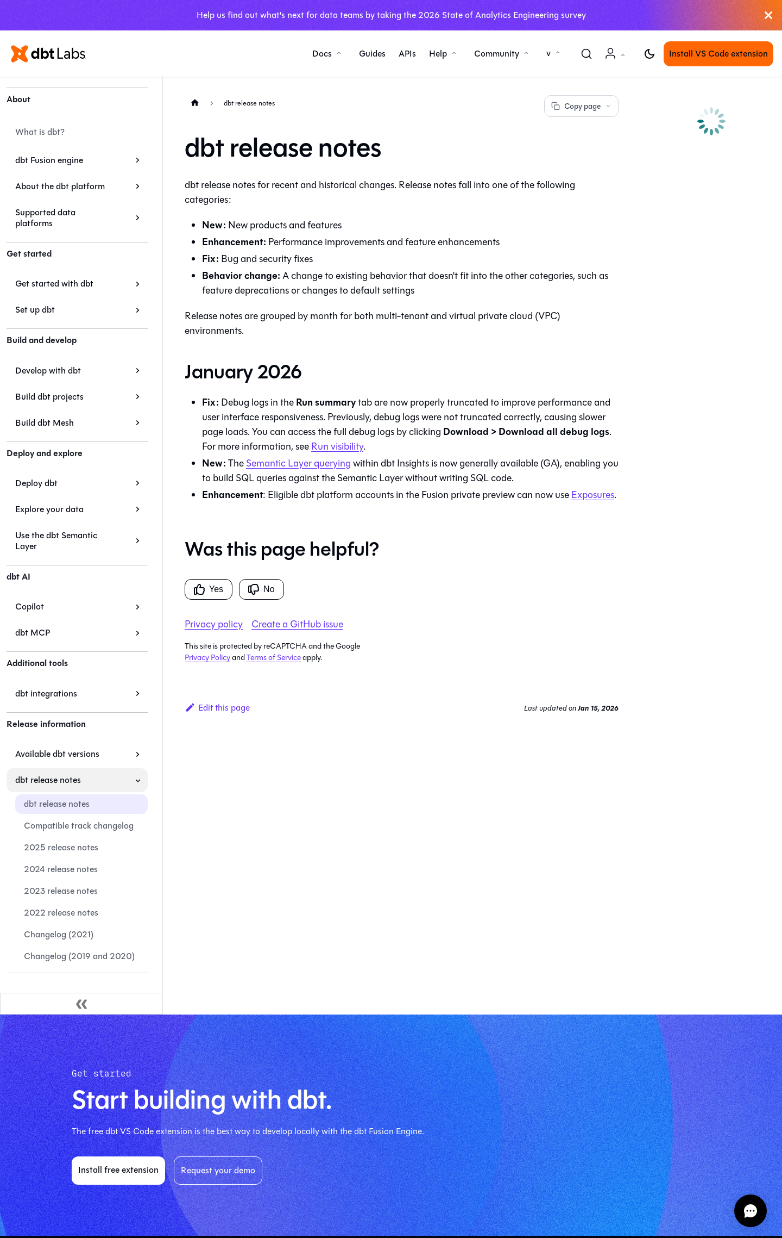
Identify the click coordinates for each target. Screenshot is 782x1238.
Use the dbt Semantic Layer (56, 540)
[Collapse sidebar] (81, 1004)
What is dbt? (40, 132)
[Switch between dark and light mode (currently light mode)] (649, 54)
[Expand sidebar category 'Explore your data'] (138, 509)
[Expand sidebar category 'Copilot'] (138, 607)
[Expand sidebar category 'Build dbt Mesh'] (138, 423)
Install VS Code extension (718, 53)
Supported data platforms (45, 217)
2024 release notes (61, 869)
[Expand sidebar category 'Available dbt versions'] (138, 754)
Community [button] (496, 53)
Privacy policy (214, 624)
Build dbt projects (49, 396)
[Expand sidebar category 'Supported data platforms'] (138, 218)
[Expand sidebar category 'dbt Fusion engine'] (138, 160)
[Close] (768, 15)
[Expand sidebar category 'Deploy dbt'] (138, 483)
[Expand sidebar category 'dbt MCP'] (138, 633)
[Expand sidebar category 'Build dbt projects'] (138, 397)
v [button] (548, 53)
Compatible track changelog (79, 825)
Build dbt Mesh (44, 422)
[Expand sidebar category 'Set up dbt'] (138, 310)
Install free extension (118, 1170)
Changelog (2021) (58, 934)
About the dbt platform (60, 186)
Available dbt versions (57, 754)
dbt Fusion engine (49, 160)
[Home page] (195, 102)
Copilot (29, 606)
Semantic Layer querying (298, 463)
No (261, 589)
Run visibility (337, 446)
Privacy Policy (207, 657)
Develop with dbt (48, 370)
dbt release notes (48, 780)
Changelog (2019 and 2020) (79, 956)
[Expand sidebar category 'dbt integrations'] (138, 694)
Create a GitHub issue (297, 624)
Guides (372, 53)
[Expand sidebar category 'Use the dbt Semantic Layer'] (138, 541)
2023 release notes (61, 891)
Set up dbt (35, 309)
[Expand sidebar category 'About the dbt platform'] (138, 186)
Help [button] (438, 53)
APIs (407, 53)
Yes (208, 589)
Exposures (592, 495)
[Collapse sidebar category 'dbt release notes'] (138, 780)
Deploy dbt (36, 483)
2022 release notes (61, 912)
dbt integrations (46, 693)
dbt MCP (32, 632)
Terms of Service (274, 657)
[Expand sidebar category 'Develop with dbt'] (138, 371)
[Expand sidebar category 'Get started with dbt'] (138, 284)
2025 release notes (61, 847)
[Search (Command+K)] (586, 54)
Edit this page (217, 707)
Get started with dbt (54, 283)
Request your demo (218, 1170)
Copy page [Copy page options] (581, 106)
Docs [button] (322, 53)
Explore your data (49, 509)
